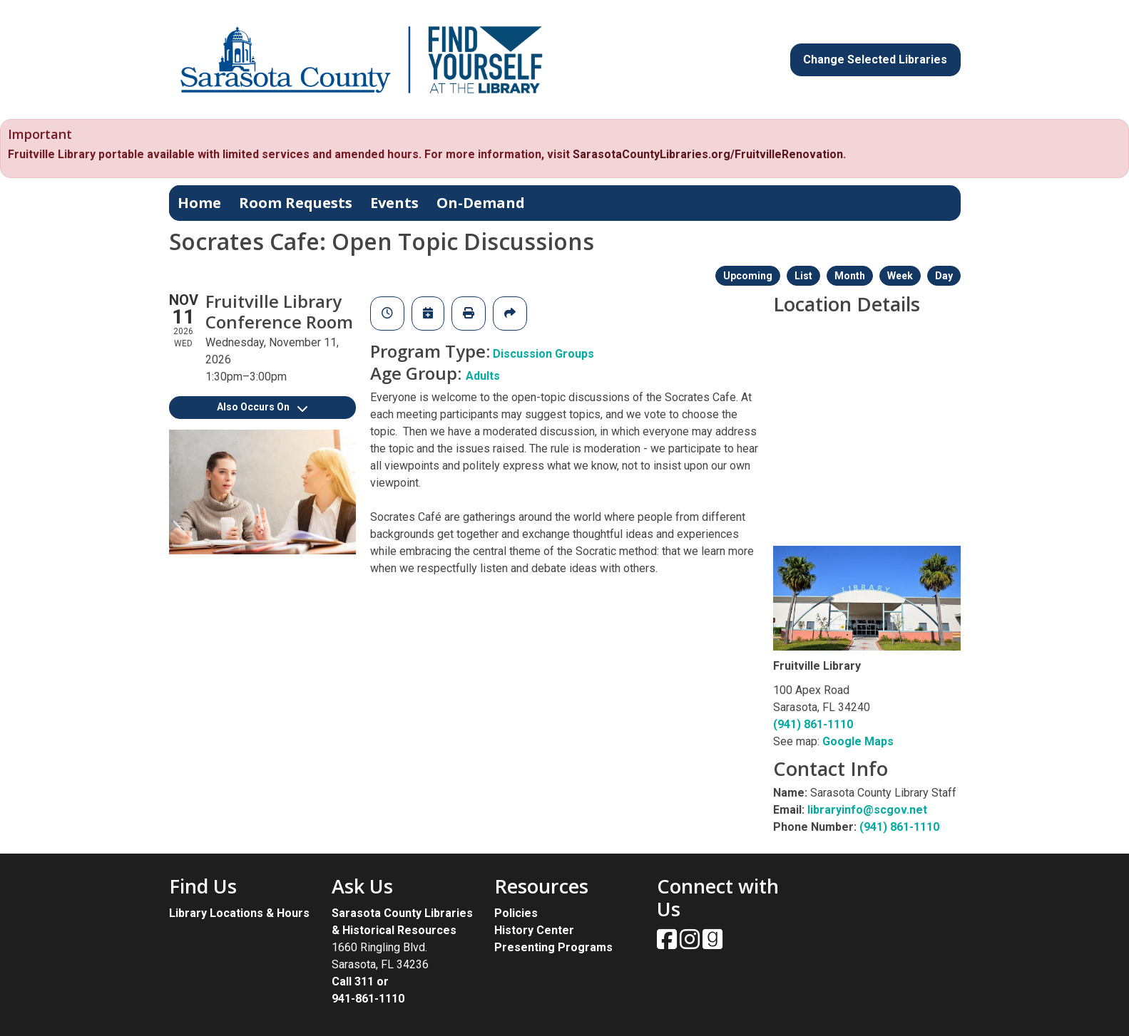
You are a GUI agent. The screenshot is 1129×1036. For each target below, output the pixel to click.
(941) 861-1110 (813, 724)
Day (944, 275)
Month (849, 275)
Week (900, 275)
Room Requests (295, 202)
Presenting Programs (553, 947)
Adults (483, 376)
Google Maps (858, 741)
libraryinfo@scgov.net (867, 810)
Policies (516, 913)
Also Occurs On (262, 407)
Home (199, 202)
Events (394, 202)
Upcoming (747, 275)
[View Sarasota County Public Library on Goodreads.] (712, 943)
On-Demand (480, 202)
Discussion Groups (543, 354)
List (803, 275)
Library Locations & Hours (239, 913)
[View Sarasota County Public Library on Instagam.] (691, 943)
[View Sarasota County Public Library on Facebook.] (668, 943)
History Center (534, 930)
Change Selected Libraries (875, 59)
